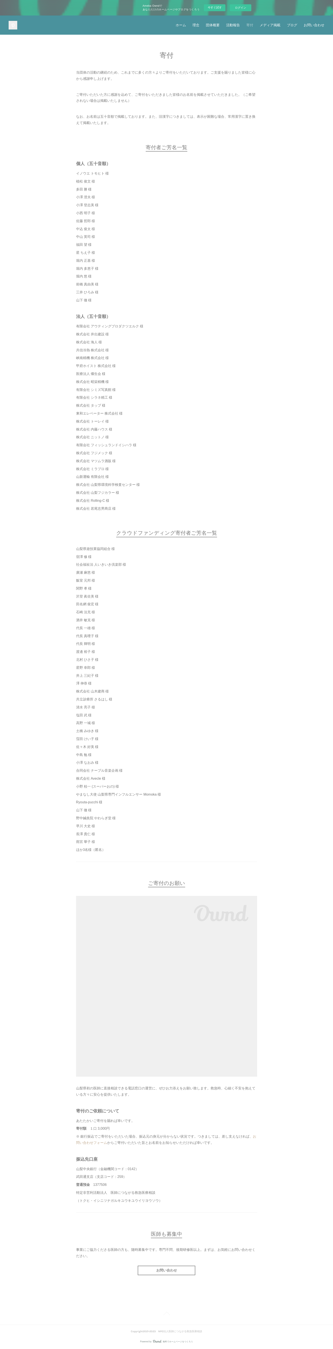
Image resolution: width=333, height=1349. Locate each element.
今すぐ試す (215, 7)
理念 (195, 25)
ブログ (292, 25)
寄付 (249, 25)
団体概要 (213, 25)
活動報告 (233, 25)
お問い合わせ (314, 25)
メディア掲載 (270, 25)
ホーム (181, 25)
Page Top (166, 1314)
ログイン (240, 7)
